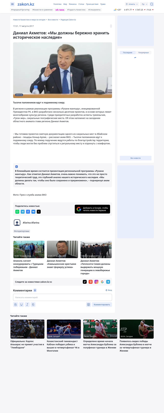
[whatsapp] (17, 211)
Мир (65, 4)
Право (103, 4)
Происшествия (92, 4)
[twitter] (39, 211)
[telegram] (22, 211)
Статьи (81, 4)
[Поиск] (152, 4)
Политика (57, 4)
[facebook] (28, 211)
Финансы (73, 4)
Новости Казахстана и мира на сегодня (29, 20)
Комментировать (102, 304)
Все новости (53, 20)
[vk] (33, 211)
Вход (110, 290)
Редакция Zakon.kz (68, 20)
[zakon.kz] (26, 4)
